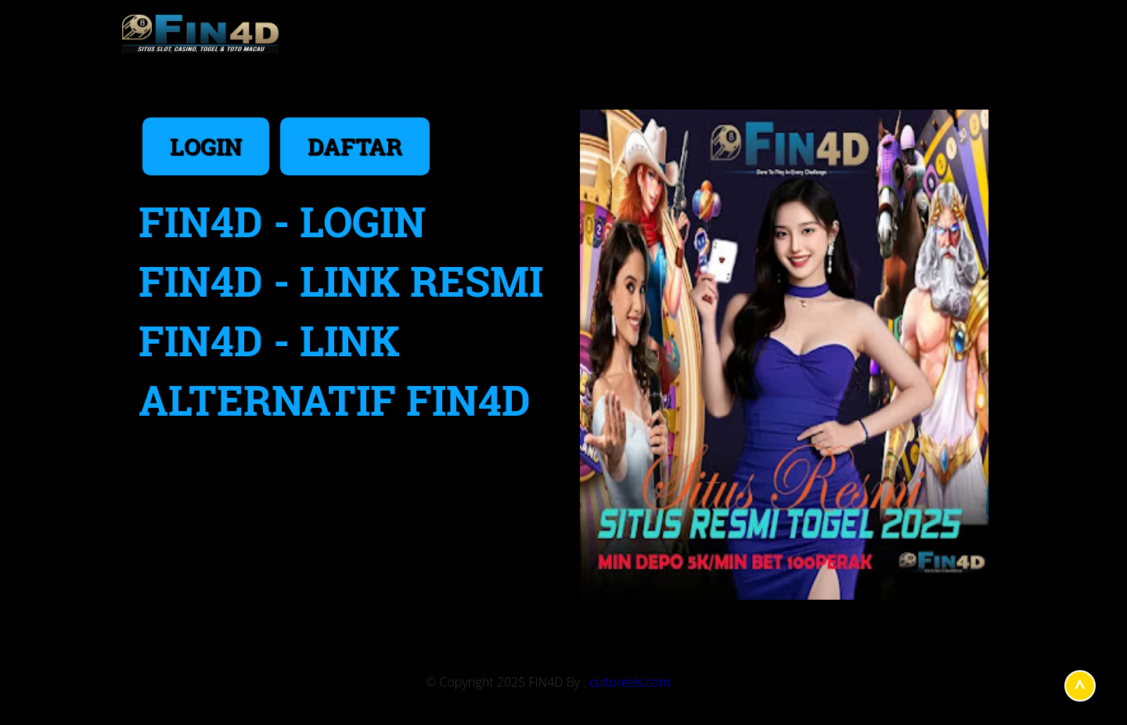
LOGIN (206, 146)
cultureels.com (630, 682)
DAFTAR (355, 146)
